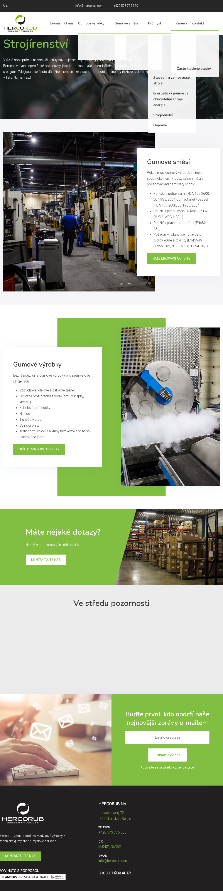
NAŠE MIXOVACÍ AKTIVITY (171, 258)
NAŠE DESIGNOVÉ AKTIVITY (39, 449)
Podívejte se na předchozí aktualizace (167, 767)
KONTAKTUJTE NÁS (46, 560)
